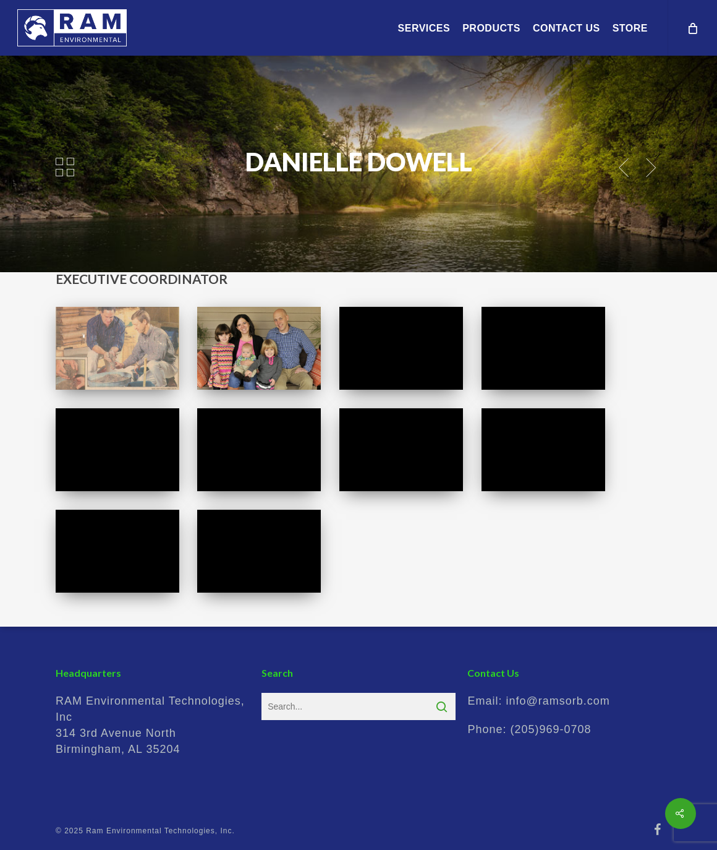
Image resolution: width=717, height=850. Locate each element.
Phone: (529, 729)
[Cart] (692, 28)
